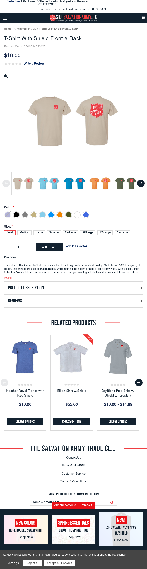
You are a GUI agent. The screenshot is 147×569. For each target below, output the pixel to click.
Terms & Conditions (73, 480)
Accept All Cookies (59, 563)
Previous (6, 183)
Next (141, 183)
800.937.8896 (99, 9)
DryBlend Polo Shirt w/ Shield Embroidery (118, 393)
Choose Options (25, 421)
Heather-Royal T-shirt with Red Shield (25, 393)
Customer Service (74, 473)
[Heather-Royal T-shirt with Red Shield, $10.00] (25, 355)
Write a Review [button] (34, 63)
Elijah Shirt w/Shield (71, 390)
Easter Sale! (13, 1)
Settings (13, 563)
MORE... (9, 277)
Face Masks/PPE (73, 464)
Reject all (33, 563)
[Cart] (143, 17)
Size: (8, 225)
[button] (73, 287)
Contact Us (73, 457)
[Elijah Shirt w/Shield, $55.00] (71, 355)
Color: (9, 207)
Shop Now (26, 537)
